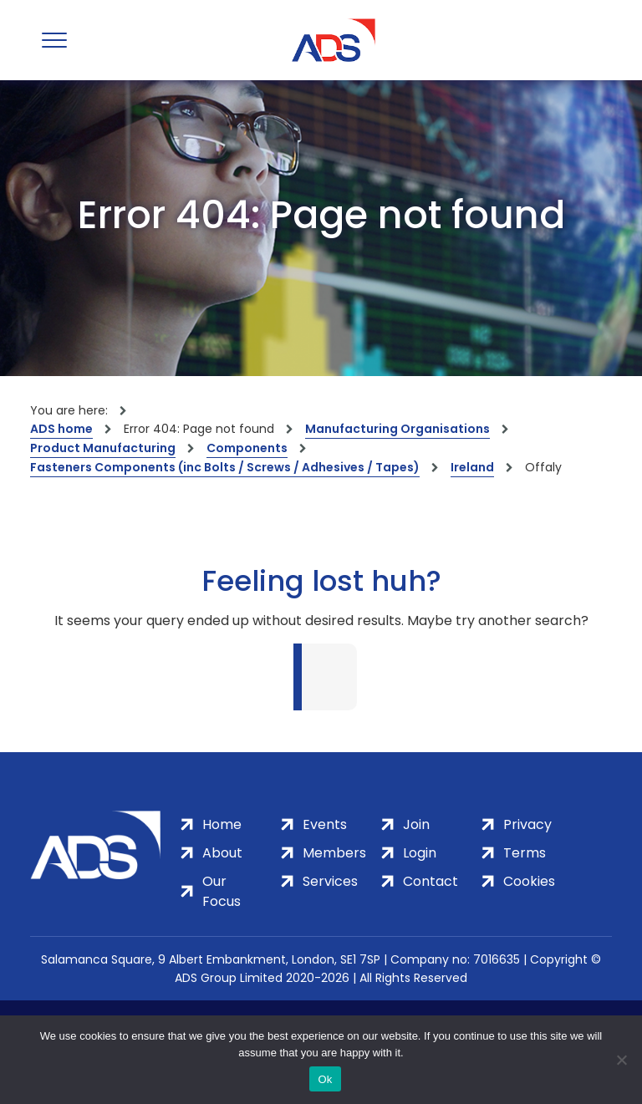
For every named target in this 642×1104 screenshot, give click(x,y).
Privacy (527, 824)
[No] (621, 1059)
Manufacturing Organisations (397, 428)
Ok (325, 1079)
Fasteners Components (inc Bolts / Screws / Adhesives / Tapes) (225, 467)
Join (416, 824)
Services (330, 881)
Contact (430, 881)
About (222, 852)
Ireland (472, 467)
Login (419, 852)
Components (247, 448)
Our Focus (221, 891)
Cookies (529, 881)
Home (222, 824)
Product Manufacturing (103, 448)
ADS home (61, 428)
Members (334, 852)
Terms (524, 852)
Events (325, 824)
